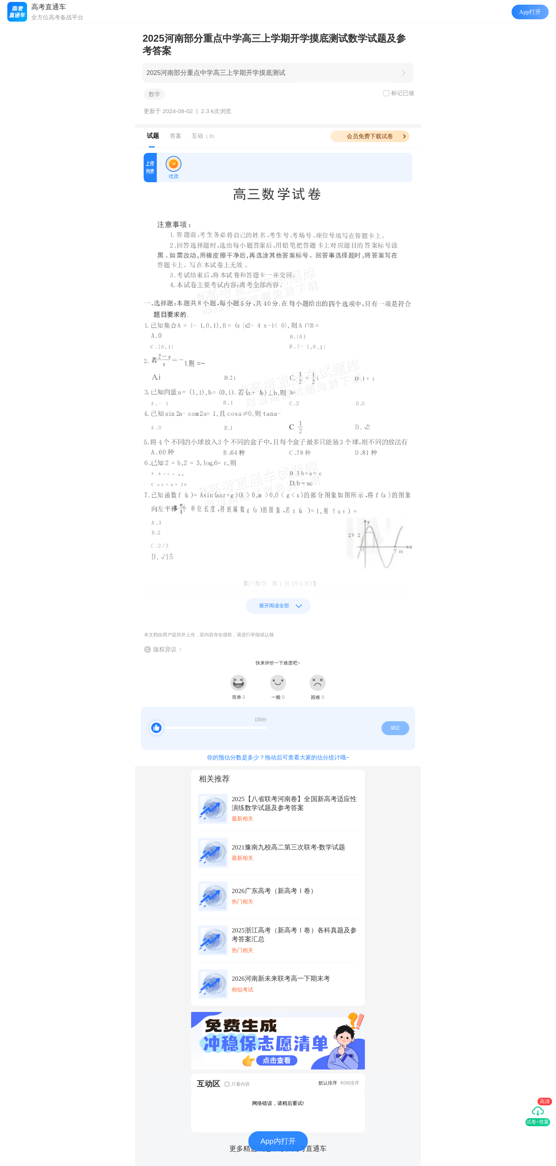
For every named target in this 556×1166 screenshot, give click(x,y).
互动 (204, 135)
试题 (153, 135)
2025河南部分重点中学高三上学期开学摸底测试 (215, 72)
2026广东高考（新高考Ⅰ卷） (274, 891)
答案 (175, 135)
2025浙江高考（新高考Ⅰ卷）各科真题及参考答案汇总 (294, 935)
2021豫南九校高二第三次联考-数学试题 (288, 847)
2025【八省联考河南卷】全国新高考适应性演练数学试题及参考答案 (294, 803)
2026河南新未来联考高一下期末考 (281, 978)
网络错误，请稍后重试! (278, 1103)
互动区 (208, 1083)
